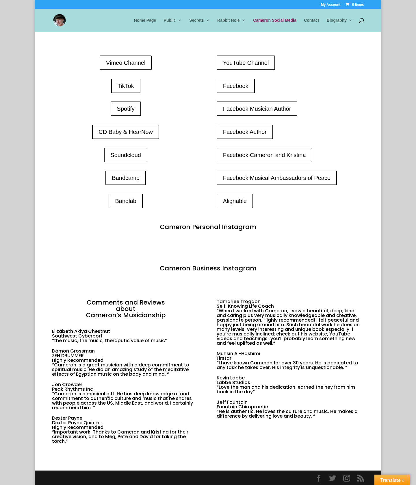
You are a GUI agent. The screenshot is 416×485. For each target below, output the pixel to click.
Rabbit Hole (228, 20)
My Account (331, 5)
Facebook (235, 86)
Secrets (196, 20)
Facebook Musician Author (257, 109)
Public (170, 20)
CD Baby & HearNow (126, 132)
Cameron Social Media (274, 20)
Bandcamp (126, 178)
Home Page (145, 20)
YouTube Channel (246, 63)
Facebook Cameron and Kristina (264, 155)
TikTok (126, 86)
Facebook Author (245, 132)
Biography (337, 20)
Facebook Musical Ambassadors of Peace (276, 178)
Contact (311, 20)
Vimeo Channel (125, 63)
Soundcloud (125, 155)
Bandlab (125, 201)
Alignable (235, 201)
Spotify (126, 109)
